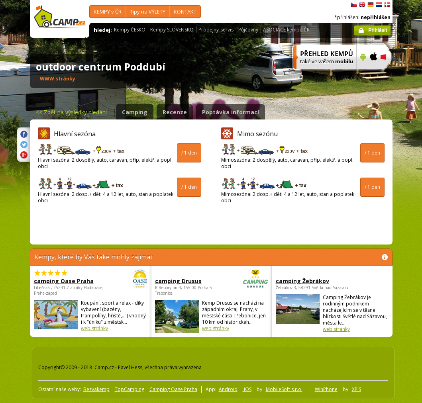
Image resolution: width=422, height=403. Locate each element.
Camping (134, 112)
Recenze (175, 112)
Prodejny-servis (216, 29)
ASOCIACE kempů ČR (286, 29)
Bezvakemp (96, 389)
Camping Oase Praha (173, 389)
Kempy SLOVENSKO (172, 29)
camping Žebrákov (302, 281)
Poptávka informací (230, 112)
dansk (387, 5)
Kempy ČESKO (129, 29)
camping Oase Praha (68, 281)
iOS (247, 389)
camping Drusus (189, 281)
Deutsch (370, 5)
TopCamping (129, 389)
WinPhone (326, 389)
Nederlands (379, 5)
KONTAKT (185, 11)
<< (71, 112)
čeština (354, 5)
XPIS (356, 389)
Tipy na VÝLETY (147, 11)
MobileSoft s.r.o (284, 389)
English (362, 5)
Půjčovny (248, 29)
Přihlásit (377, 30)
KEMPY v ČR (108, 11)
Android (228, 389)
